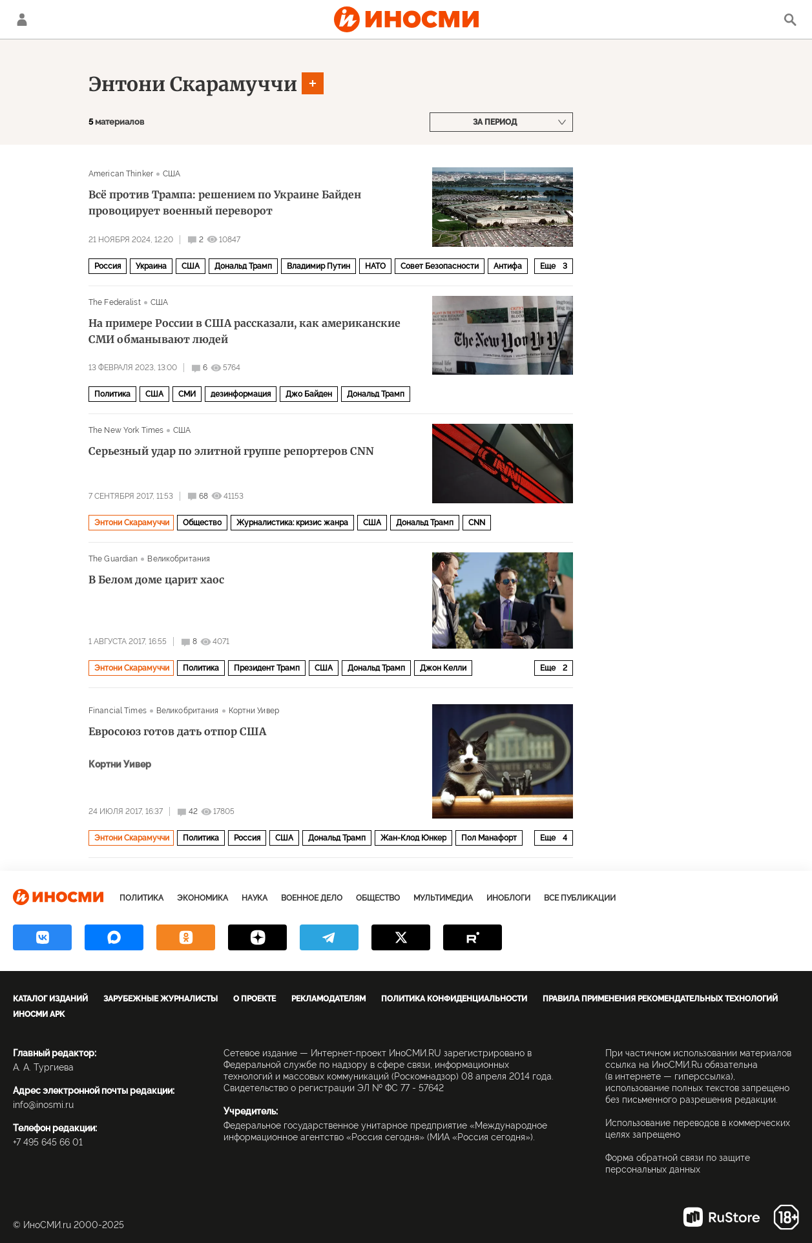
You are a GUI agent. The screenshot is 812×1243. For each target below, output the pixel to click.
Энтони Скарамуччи (192, 84)
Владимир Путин (318, 266)
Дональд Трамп (243, 266)
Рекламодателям (328, 998)
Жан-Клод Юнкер (413, 837)
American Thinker (120, 173)
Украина (151, 266)
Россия (107, 266)
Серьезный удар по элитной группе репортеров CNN (231, 450)
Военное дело (311, 898)
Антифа (508, 266)
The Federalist (114, 302)
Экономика (202, 898)
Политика (112, 394)
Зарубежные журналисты (160, 998)
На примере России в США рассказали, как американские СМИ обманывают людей (244, 331)
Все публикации (580, 898)
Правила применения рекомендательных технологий (660, 998)
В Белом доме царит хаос (156, 579)
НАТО (375, 266)
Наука (254, 898)
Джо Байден (309, 394)
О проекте (254, 998)
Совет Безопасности (440, 266)
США (171, 173)
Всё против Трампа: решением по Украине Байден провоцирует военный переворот (224, 202)
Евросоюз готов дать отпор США (177, 731)
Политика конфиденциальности (454, 998)
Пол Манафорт (489, 837)
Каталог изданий (50, 998)
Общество (202, 522)
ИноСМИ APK (39, 1014)
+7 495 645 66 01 (48, 1142)
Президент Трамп (267, 668)
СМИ (187, 394)
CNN (476, 522)
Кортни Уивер (254, 710)
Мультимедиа (443, 898)
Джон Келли (443, 668)
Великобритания (178, 558)
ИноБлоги (508, 898)
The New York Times (125, 430)
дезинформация (241, 394)
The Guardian (113, 558)
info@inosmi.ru (43, 1105)
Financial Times (117, 710)
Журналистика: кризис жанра (292, 522)
